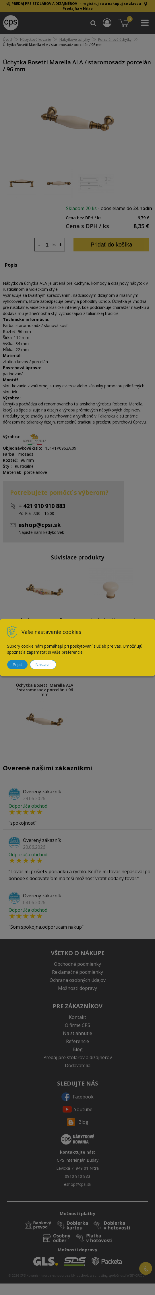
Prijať (17, 664)
